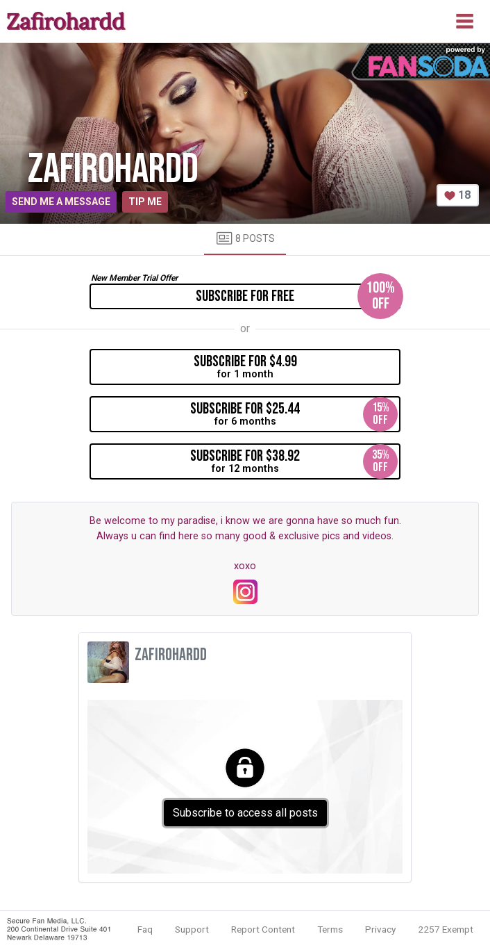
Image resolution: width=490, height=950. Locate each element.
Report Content (263, 929)
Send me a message (61, 201)
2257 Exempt (445, 929)
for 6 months (294, 414)
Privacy (380, 929)
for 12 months (294, 461)
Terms (330, 929)
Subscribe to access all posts (245, 812)
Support (192, 929)
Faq (145, 929)
